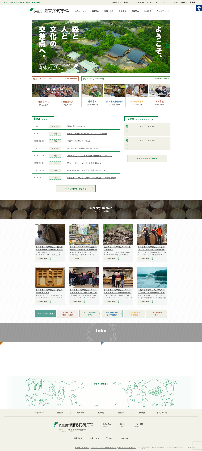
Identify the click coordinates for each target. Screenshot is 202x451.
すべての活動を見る (45, 314)
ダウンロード (165, 2)
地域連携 (148, 11)
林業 (90, 313)
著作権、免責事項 (82, 448)
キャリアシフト (163, 11)
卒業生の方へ (128, 2)
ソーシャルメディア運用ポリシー (104, 448)
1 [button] (97, 75)
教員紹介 (122, 11)
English (184, 2)
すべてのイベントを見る (147, 159)
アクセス (175, 2)
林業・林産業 (67, 313)
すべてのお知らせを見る (75, 189)
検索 (192, 2)
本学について (80, 11)
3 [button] (102, 75)
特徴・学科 (109, 11)
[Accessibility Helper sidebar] (199, 8)
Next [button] (167, 46)
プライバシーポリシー (127, 448)
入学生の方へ (116, 2)
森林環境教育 (112, 313)
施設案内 (135, 11)
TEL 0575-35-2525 (65, 432)
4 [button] (105, 75)
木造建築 (134, 313)
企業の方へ (140, 2)
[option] (101, 46)
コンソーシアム (152, 2)
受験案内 (95, 11)
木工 (156, 313)
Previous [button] (34, 46)
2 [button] (99, 75)
